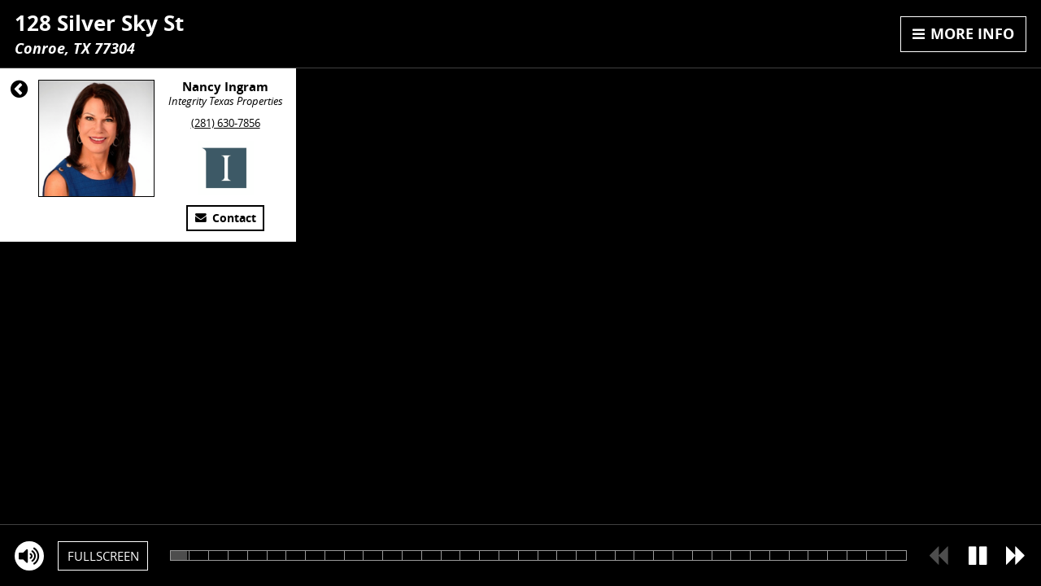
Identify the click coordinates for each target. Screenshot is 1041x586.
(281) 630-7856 (225, 123)
